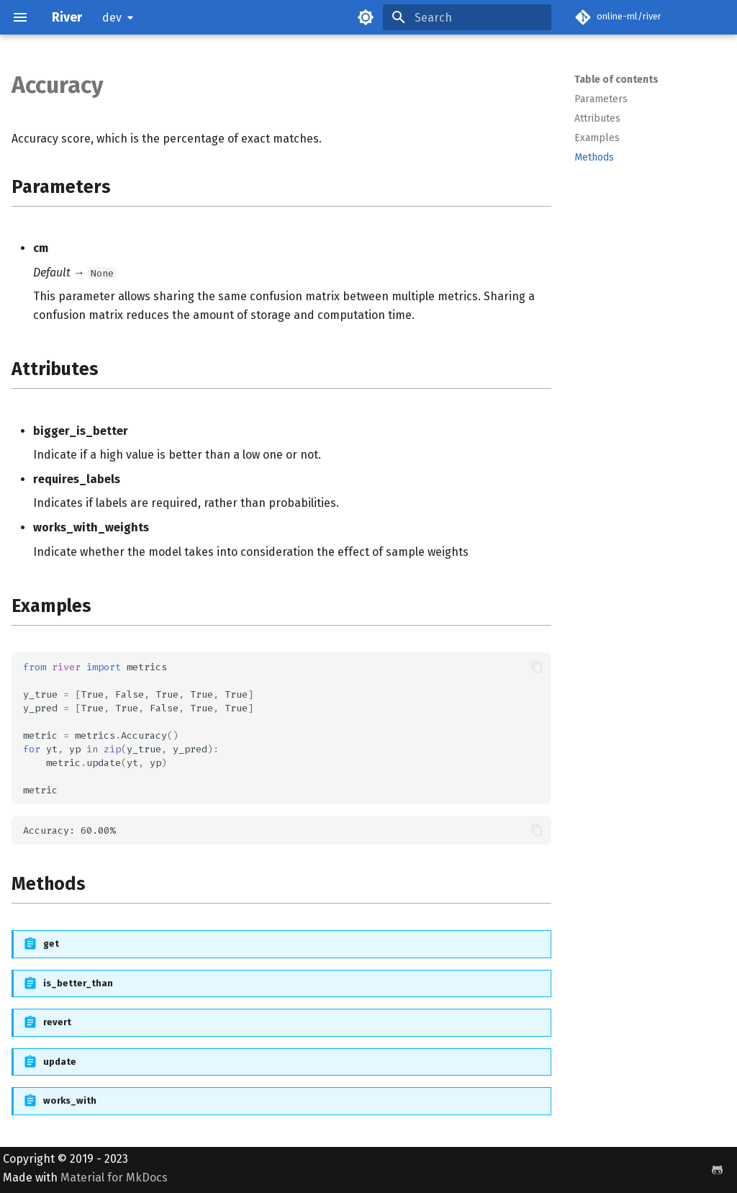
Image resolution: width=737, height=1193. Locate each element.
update (59, 1061)
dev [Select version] (112, 17)
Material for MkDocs (114, 1177)
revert (57, 1022)
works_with (69, 1100)
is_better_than (78, 983)
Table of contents (616, 79)
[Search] (467, 17)
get (51, 943)
